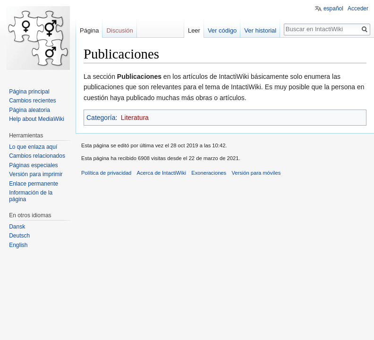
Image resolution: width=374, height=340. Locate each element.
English (18, 245)
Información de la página (30, 196)
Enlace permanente (33, 183)
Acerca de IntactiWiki (161, 173)
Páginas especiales (33, 165)
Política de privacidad (106, 173)
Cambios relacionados (37, 156)
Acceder (358, 8)
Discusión (119, 30)
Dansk (17, 226)
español (333, 8)
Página (89, 30)
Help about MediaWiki (36, 119)
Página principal (29, 91)
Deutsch (19, 235)
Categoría (100, 117)
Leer (194, 30)
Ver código (222, 30)
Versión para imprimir (35, 174)
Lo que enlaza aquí (33, 147)
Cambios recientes (32, 100)
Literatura (135, 117)
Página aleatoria (29, 110)
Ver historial (260, 30)
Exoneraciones (208, 173)
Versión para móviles (255, 173)
